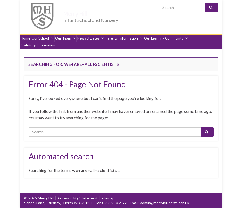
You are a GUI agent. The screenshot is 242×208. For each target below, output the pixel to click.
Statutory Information (38, 45)
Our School (42, 38)
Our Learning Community (166, 38)
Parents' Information (124, 38)
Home (25, 38)
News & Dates (90, 38)
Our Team (65, 38)
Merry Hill (79, 12)
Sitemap (107, 198)
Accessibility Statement (77, 198)
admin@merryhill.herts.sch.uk (164, 202)
